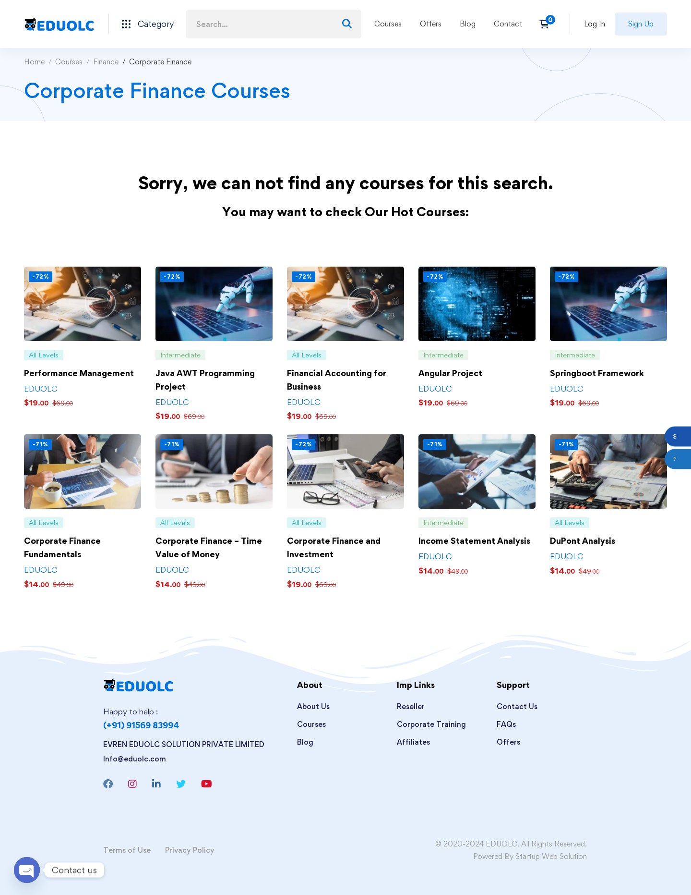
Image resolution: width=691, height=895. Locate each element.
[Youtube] (206, 784)
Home (34, 61)
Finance (106, 61)
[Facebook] (108, 784)
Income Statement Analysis (474, 541)
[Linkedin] (156, 784)
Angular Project (450, 373)
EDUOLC (40, 388)
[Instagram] (132, 784)
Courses (69, 61)
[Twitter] (181, 784)
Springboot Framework (597, 373)
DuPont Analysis (582, 541)
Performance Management (79, 373)
